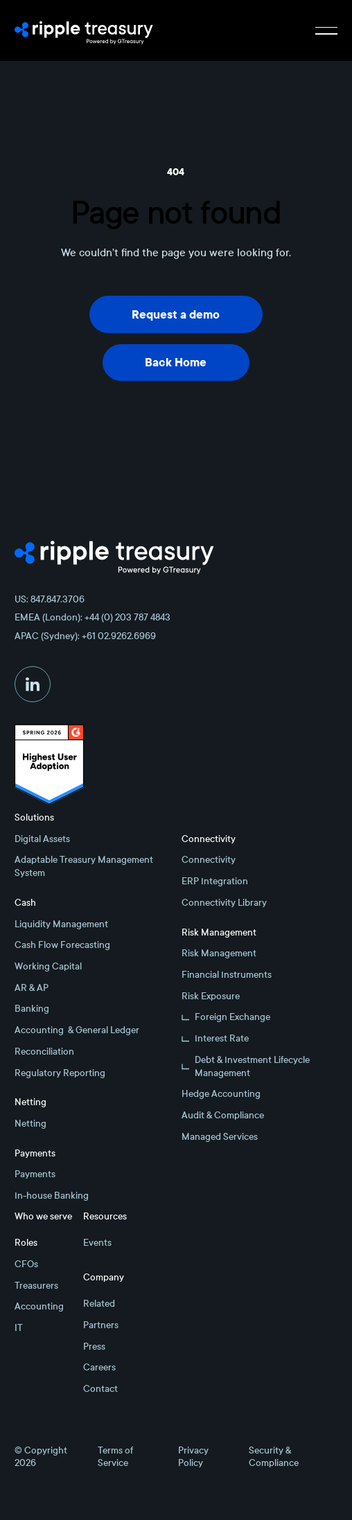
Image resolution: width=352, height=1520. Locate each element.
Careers (99, 1367)
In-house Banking (52, 1195)
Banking (32, 1008)
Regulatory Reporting (60, 1073)
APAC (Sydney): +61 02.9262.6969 (85, 636)
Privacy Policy (193, 1457)
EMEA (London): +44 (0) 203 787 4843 (92, 617)
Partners (100, 1325)
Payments (35, 1174)
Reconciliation (44, 1051)
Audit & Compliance (223, 1115)
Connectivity (209, 860)
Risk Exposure (211, 996)
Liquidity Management (61, 924)
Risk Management (219, 953)
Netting (30, 1123)
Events (97, 1243)
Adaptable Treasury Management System (84, 866)
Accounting (39, 1306)
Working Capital (48, 966)
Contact (100, 1389)
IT (19, 1328)
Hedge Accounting (221, 1094)
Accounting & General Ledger (77, 1030)
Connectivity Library (224, 903)
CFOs (26, 1264)
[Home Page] (84, 30)
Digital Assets (42, 839)
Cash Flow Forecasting (62, 945)
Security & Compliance (274, 1457)
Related (99, 1303)
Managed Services (220, 1137)
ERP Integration (215, 881)
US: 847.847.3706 (50, 599)
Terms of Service (115, 1457)
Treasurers (36, 1285)
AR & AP (32, 988)
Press (94, 1346)
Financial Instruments (227, 975)
